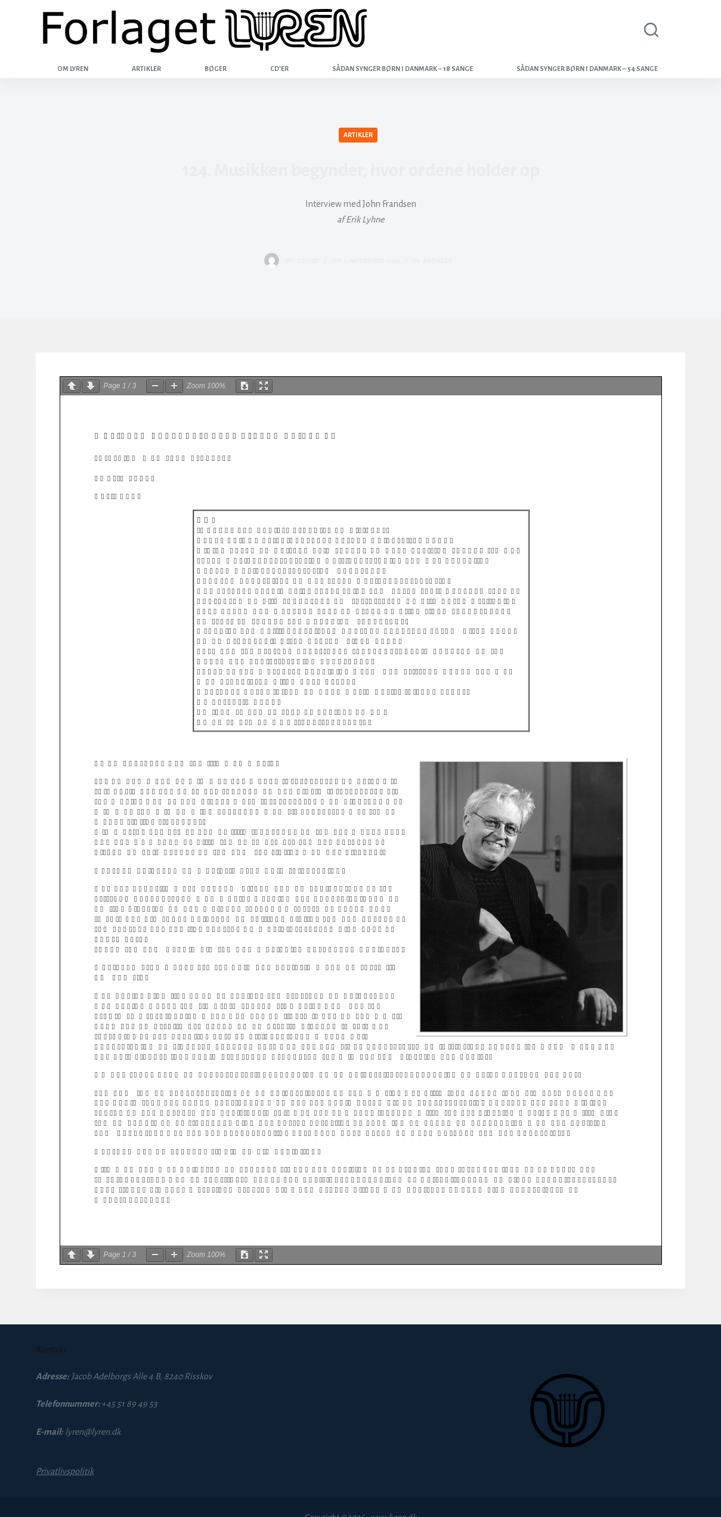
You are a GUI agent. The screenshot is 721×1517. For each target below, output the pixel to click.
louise (307, 260)
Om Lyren (72, 68)
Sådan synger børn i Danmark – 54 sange (587, 68)
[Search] (648, 30)
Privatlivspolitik (65, 1471)
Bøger (216, 68)
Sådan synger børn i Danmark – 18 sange (402, 68)
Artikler (146, 68)
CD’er (279, 68)
